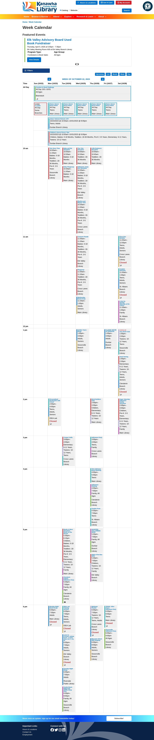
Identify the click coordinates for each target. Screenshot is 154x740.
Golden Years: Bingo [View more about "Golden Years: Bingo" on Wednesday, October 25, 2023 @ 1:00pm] (82, 330)
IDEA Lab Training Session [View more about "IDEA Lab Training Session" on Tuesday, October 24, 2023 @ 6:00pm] (67, 608)
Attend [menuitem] (56, 16)
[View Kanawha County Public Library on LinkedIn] (63, 731)
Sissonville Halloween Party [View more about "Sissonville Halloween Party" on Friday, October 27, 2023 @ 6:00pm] (111, 630)
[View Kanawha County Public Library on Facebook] (52, 731)
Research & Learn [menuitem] (85, 16)
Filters (30, 70)
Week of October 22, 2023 (76, 79)
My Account (123, 3)
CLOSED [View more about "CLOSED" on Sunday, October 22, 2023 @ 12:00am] (37, 105)
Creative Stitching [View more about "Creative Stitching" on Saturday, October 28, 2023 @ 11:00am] (122, 269)
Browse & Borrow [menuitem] (40, 16)
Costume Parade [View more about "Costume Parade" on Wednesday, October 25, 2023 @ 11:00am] (83, 236)
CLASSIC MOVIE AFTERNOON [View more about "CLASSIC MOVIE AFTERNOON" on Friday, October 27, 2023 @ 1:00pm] (111, 330)
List (108, 74)
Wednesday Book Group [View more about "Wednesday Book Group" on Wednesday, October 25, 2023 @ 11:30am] (82, 298)
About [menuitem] (101, 16)
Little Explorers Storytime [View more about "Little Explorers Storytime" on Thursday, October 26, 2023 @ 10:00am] (97, 149)
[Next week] (102, 79)
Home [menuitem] (26, 16)
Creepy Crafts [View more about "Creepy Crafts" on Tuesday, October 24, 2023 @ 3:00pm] (68, 437)
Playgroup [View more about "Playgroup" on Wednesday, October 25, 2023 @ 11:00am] (81, 269)
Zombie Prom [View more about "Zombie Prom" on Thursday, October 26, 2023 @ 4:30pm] (96, 508)
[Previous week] (49, 79)
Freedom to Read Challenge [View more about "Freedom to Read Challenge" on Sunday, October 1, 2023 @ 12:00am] (45, 87)
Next (78, 64)
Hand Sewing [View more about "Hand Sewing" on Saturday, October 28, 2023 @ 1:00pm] (124, 356)
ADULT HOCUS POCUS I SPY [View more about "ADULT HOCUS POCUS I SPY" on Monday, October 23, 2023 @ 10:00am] (59, 119)
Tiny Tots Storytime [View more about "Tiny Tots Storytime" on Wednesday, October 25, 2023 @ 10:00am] (81, 149)
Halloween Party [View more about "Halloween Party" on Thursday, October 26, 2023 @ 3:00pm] (97, 437)
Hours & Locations (87, 3)
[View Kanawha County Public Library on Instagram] (60, 731)
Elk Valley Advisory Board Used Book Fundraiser (49, 41)
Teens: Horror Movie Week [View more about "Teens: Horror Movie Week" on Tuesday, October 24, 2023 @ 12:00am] (68, 104)
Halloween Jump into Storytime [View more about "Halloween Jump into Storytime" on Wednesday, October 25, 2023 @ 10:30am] (83, 167)
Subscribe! (119, 718)
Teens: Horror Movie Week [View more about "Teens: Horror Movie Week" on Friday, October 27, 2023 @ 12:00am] (110, 104)
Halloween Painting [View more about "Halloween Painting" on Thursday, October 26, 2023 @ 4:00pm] (95, 485)
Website (74, 10)
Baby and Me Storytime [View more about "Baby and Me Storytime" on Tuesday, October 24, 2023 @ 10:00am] (68, 149)
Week (122, 74)
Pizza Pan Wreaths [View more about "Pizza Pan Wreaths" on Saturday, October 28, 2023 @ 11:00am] (123, 237)
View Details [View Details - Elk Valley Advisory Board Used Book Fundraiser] (34, 60)
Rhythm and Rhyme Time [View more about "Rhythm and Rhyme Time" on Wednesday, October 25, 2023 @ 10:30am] (82, 202)
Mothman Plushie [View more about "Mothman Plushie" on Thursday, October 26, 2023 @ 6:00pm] (95, 607)
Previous (76, 64)
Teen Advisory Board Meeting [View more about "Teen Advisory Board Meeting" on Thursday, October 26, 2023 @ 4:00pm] (96, 469)
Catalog (65, 10)
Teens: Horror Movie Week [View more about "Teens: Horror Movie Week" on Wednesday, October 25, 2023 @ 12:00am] (82, 104)
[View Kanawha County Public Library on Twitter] (57, 731)
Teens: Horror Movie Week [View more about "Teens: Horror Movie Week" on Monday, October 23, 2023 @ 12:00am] (54, 104)
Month (115, 74)
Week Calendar (35, 22)
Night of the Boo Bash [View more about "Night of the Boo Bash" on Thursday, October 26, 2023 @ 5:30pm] (97, 555)
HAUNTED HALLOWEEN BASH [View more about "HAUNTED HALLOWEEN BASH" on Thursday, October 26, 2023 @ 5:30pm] (96, 531)
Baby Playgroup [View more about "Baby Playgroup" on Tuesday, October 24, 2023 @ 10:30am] (69, 167)
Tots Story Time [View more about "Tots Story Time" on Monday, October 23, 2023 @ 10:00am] (55, 148)
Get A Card (106, 3)
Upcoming (100, 74)
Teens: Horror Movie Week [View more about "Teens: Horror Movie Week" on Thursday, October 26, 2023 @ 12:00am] (96, 104)
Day (129, 74)
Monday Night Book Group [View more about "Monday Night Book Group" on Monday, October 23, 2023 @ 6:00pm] (54, 607)
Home (24, 22)
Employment (27, 735)
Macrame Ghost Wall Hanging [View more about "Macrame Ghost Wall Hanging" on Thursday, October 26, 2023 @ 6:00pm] (97, 639)
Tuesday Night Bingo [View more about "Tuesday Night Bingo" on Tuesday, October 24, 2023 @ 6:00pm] (68, 669)
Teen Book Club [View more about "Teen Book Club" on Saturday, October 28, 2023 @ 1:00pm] (125, 331)
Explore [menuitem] (68, 16)
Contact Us (26, 732)
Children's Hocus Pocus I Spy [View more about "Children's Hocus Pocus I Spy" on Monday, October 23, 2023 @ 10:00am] (59, 132)
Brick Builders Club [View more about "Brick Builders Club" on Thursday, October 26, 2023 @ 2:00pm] (96, 400)
